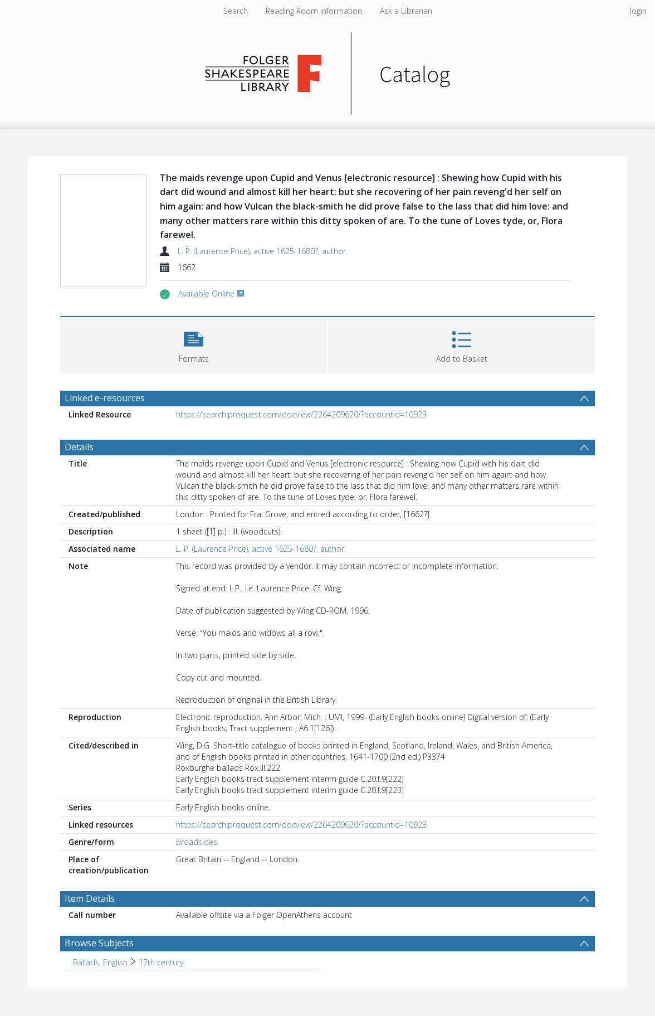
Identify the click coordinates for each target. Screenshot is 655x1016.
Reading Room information (314, 11)
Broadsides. (197, 842)
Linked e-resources (105, 398)
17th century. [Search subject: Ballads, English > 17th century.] (162, 962)
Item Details (90, 898)
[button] (193, 343)
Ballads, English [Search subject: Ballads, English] (100, 962)
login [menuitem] (638, 11)
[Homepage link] (328, 70)
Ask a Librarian (406, 11)
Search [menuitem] (235, 11)
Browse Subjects (99, 943)
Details (79, 447)
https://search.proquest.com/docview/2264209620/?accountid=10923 (301, 414)
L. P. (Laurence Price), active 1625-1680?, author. (263, 251)
